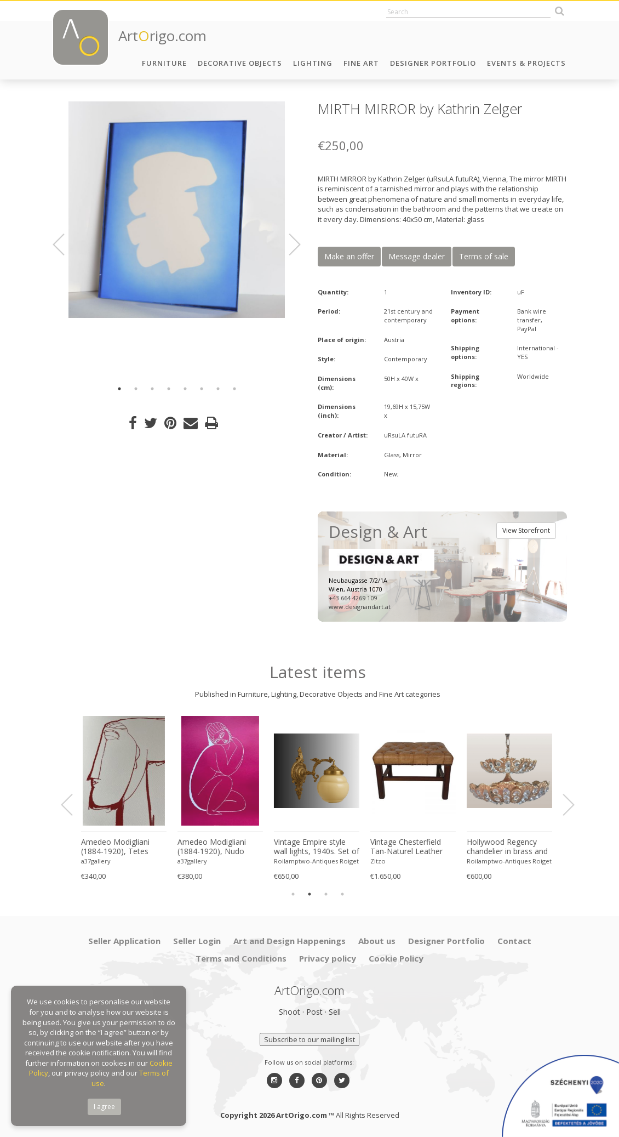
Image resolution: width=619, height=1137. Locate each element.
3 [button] (152, 388)
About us (377, 940)
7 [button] (218, 388)
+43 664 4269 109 (353, 598)
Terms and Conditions (241, 958)
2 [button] (135, 388)
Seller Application (124, 940)
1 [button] (119, 388)
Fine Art (361, 63)
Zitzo (90, 861)
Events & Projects (526, 63)
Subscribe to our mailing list (309, 1039)
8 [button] (234, 388)
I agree (104, 1106)
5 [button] (185, 388)
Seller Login (197, 940)
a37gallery (193, 861)
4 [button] (168, 388)
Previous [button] (65, 244)
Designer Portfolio (433, 63)
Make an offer (349, 256)
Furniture (164, 63)
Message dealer (416, 256)
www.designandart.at (360, 606)
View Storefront (526, 530)
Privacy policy (327, 958)
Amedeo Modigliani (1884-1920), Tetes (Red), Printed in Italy (504, 847)
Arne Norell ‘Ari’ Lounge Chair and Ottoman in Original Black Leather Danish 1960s (123, 847)
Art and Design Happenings (289, 940)
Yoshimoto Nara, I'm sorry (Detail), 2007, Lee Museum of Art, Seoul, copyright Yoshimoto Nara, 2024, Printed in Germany (414, 847)
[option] (176, 209)
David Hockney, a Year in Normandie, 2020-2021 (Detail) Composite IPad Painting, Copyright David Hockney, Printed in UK (220, 847)
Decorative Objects (240, 63)
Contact (514, 940)
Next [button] (288, 244)
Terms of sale (483, 256)
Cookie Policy (396, 958)
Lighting (313, 63)
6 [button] (201, 388)
